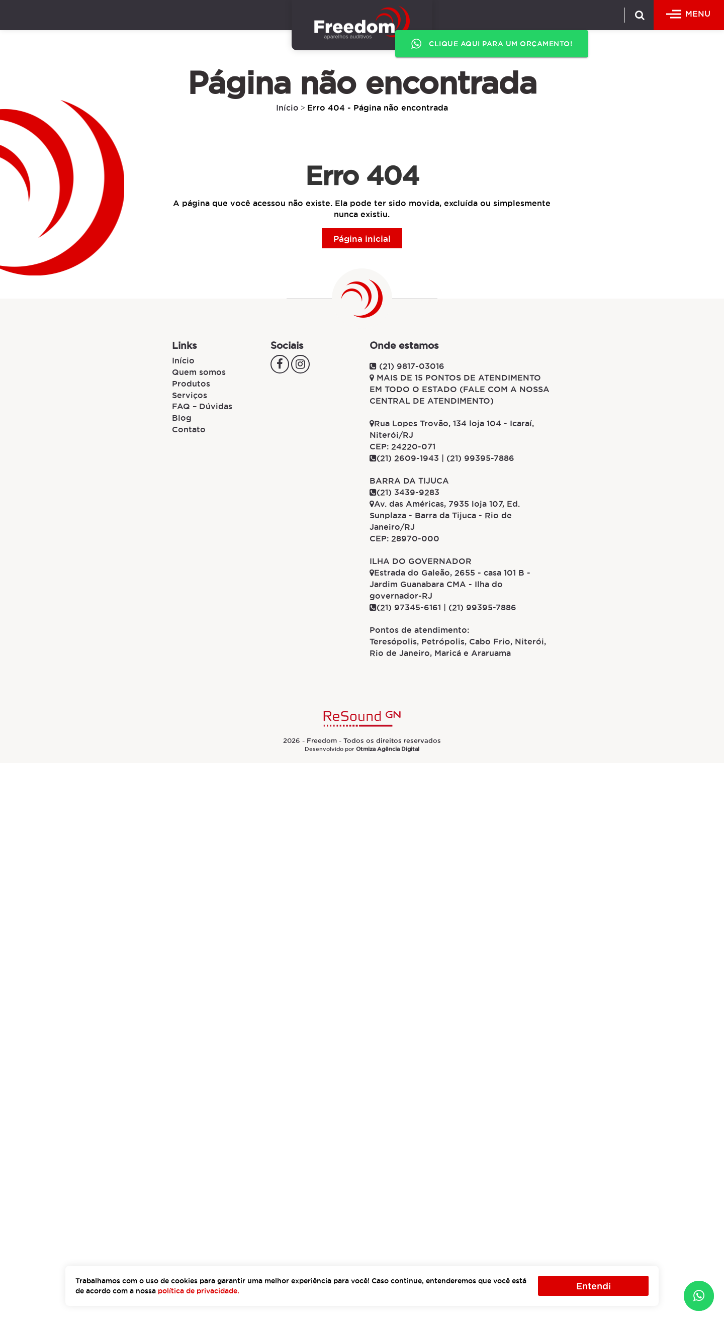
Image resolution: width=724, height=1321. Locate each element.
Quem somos (199, 371)
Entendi (593, 1286)
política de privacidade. (198, 1291)
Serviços (189, 395)
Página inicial (362, 238)
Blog (182, 417)
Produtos (191, 383)
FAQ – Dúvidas (202, 406)
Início (287, 107)
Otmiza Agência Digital (387, 749)
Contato (189, 429)
